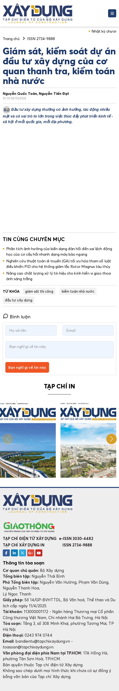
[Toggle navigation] (112, 13)
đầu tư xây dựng (18, 300)
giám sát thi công (39, 291)
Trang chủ (11, 38)
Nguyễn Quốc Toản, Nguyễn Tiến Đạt (36, 93)
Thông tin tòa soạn (23, 563)
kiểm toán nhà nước (78, 291)
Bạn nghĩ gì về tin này (27, 367)
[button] (111, 439)
